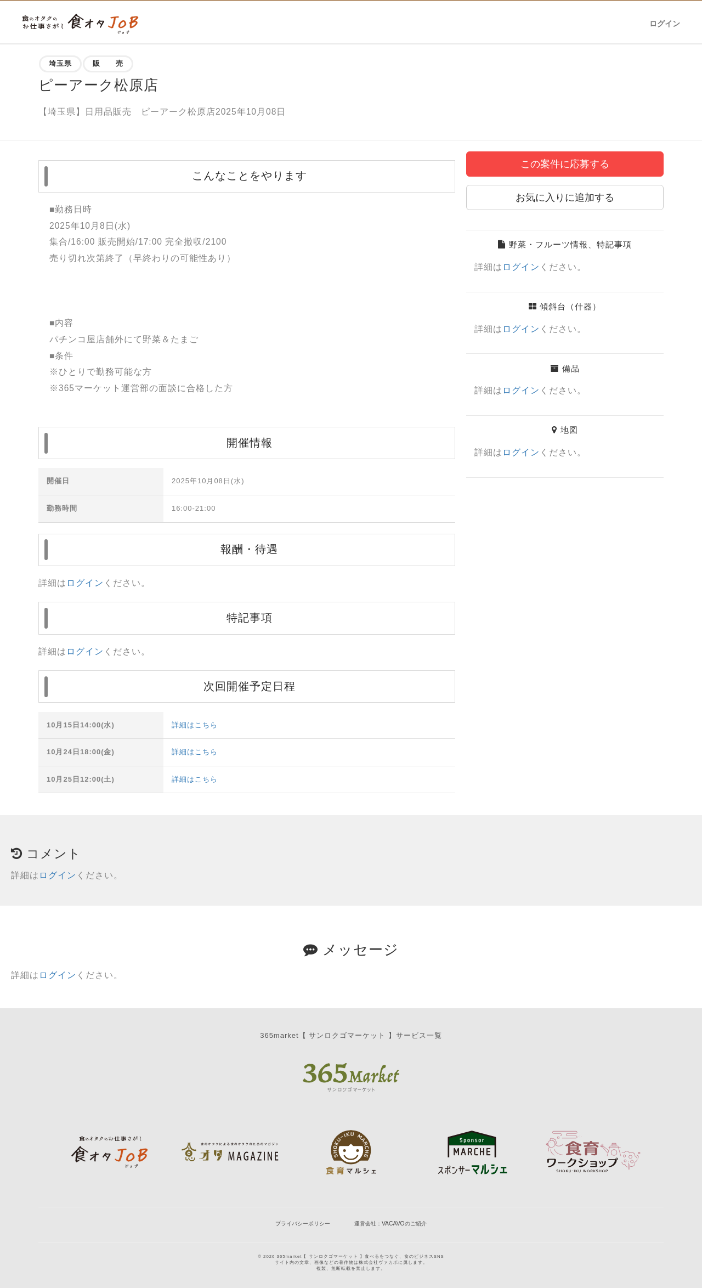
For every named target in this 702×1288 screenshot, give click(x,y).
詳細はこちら (195, 725)
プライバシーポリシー (302, 1224)
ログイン (664, 23)
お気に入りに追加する (565, 197)
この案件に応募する (564, 164)
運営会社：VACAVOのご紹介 (390, 1224)
